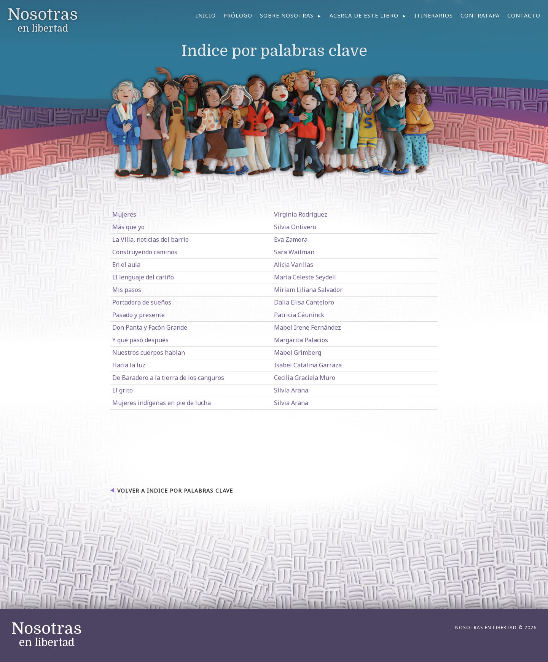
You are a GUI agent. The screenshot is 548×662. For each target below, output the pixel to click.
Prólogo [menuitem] (237, 15)
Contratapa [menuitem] (480, 15)
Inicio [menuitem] (206, 15)
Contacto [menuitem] (523, 15)
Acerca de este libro (364, 15)
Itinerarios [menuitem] (433, 15)
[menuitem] (291, 16)
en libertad (46, 635)
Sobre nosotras (287, 15)
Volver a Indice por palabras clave (175, 490)
